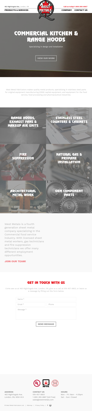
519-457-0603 (70, 288)
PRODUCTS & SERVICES (16, 10)
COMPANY (67, 10)
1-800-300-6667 (75, 6)
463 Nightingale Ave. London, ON (34, 288)
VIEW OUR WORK (46, 64)
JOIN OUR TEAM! (15, 261)
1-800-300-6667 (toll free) (44, 397)
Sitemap (29, 405)
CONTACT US (80, 10)
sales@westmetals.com (43, 400)
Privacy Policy (39, 405)
